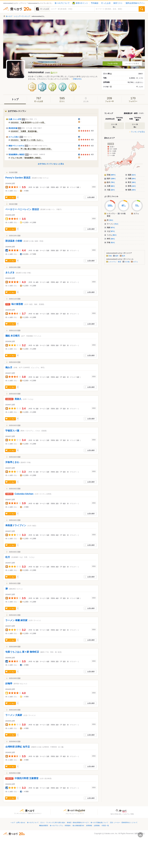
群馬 (132, 186)
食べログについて (62, 3)
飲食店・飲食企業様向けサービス (78, 822)
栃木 (111, 182)
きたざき (10, 272)
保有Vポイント (80, 3)
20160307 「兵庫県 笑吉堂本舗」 (24, 131)
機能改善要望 (43, 825)
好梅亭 (8, 683)
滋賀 (132, 175)
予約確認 (94, 3)
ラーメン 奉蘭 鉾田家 (16, 620)
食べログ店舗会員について (99, 822)
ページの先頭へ (140, 834)
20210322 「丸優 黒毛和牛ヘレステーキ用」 (28, 123)
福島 (132, 190)
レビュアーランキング (22, 16)
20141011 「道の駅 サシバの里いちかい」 (27, 140)
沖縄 (132, 179)
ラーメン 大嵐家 (13, 715)
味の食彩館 (17, 304)
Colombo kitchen (24, 494)
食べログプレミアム (56, 825)
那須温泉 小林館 (13, 241)
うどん (111, 235)
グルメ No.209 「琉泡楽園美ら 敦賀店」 (26, 158)
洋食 (111, 242)
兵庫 (111, 186)
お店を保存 (91, 197)
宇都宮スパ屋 (12, 430)
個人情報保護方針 (78, 825)
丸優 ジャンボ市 (15, 119)
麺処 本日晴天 (12, 336)
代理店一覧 (105, 825)
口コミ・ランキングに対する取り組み (52, 822)
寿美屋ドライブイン (15, 525)
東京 (132, 182)
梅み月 (8, 367)
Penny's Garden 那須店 (17, 177)
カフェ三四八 (14, 137)
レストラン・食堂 (114, 262)
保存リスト (118, 3)
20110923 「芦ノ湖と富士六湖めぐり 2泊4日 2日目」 (31, 149)
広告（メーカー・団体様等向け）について (123, 822)
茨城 (111, 175)
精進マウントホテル (16, 146)
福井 (111, 179)
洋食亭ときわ (12, 462)
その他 (127, 262)
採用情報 (89, 825)
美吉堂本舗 (13, 128)
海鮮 (111, 228)
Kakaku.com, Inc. (111, 834)
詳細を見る (77, 79)
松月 (7, 557)
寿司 (111, 239)
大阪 (111, 190)
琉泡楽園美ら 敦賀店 (17, 155)
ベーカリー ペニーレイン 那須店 (22, 209)
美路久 (18, 399)
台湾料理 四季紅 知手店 (17, 747)
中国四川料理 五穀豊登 (26, 778)
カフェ (135, 262)
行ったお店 (106, 3)
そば (111, 231)
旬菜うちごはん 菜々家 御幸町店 (22, 652)
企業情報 (97, 825)
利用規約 (68, 825)
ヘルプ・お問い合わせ (18, 822)
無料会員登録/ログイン (135, 3)
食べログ (17, 9)
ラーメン (112, 224)
